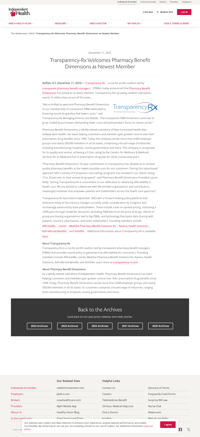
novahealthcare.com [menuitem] (69, 400)
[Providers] (174, 2)
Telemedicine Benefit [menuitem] (114, 400)
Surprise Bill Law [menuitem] (157, 400)
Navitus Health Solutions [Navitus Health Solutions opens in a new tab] (133, 226)
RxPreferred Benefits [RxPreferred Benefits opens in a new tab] (54, 231)
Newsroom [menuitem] (154, 412)
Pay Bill (148, 12)
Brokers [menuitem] (15, 400)
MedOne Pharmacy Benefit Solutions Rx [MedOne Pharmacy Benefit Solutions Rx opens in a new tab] (92, 226)
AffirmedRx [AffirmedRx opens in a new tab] (48, 226)
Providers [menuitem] (16, 406)
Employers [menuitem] (17, 394)
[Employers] (186, 2)
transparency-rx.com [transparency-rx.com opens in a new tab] (125, 262)
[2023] (32, 33)
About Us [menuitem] (16, 412)
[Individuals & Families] (127, 2)
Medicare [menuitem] (61, 23)
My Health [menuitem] (134, 23)
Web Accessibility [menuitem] (158, 418)
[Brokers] (163, 2)
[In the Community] (148, 2)
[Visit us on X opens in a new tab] (188, 429)
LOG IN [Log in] (184, 12)
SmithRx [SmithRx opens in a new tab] (79, 231)
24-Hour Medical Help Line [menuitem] (117, 406)
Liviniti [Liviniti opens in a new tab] (62, 226)
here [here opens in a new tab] (45, 236)
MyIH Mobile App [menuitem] (67, 406)
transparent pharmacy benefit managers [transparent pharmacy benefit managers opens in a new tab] (66, 88)
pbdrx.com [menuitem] (63, 394)
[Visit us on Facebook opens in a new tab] (182, 429)
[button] (39, 326)
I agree (168, 424)
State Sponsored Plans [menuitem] (70, 418)
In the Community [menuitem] (21, 418)
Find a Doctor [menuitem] (98, 23)
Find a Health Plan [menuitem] (20, 23)
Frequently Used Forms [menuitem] (162, 394)
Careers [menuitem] (107, 394)
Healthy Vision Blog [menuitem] (68, 412)
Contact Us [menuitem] (108, 388)
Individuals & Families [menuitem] (23, 388)
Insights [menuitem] (107, 418)
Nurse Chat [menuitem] (154, 406)
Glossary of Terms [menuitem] (159, 388)
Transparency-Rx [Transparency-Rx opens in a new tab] (95, 83)
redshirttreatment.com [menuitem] (70, 388)
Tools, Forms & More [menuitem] (177, 23)
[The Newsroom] (19, 33)
